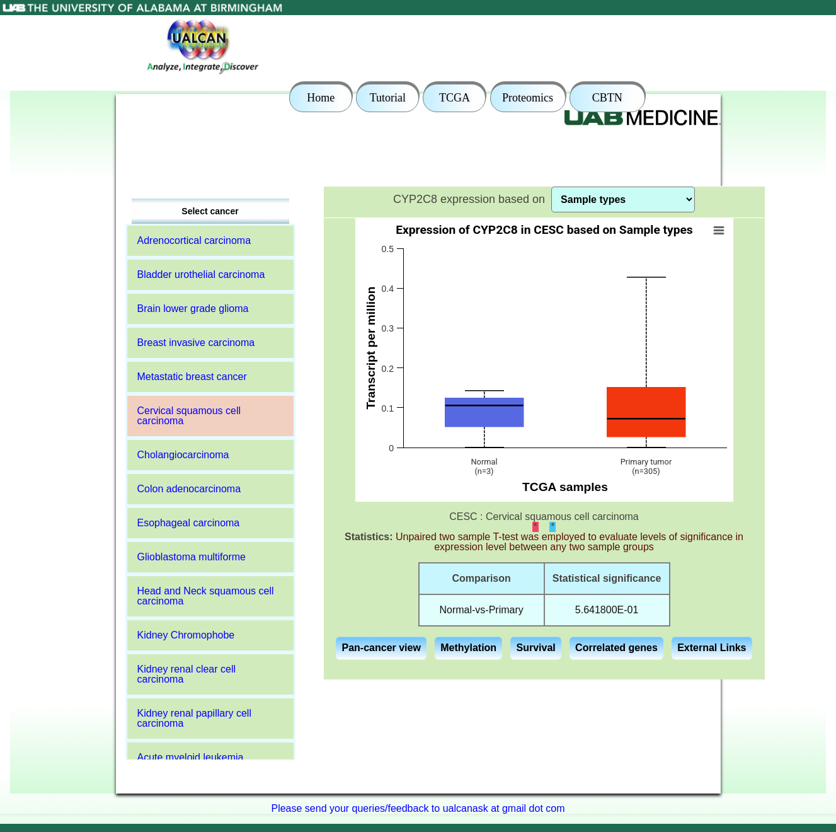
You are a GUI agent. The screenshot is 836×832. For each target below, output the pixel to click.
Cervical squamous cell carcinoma (189, 415)
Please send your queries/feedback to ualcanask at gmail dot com (417, 808)
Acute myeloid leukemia (190, 757)
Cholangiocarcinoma (183, 454)
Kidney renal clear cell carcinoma (186, 674)
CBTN (607, 97)
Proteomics (527, 97)
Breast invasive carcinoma (196, 342)
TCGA (454, 97)
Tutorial (388, 97)
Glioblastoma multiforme (191, 557)
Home (321, 97)
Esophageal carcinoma (188, 522)
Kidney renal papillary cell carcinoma (194, 718)
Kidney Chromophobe (186, 635)
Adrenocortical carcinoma (194, 240)
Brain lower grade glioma (193, 308)
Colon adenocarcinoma (189, 488)
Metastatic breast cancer (192, 376)
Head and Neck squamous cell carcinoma (205, 596)
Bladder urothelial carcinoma (201, 274)
